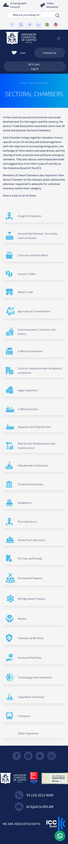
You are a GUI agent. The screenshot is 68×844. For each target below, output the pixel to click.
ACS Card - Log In (34, 66)
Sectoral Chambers (38, 82)
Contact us (49, 53)
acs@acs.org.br (34, 806)
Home (23, 82)
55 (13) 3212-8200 (34, 795)
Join (18, 53)
